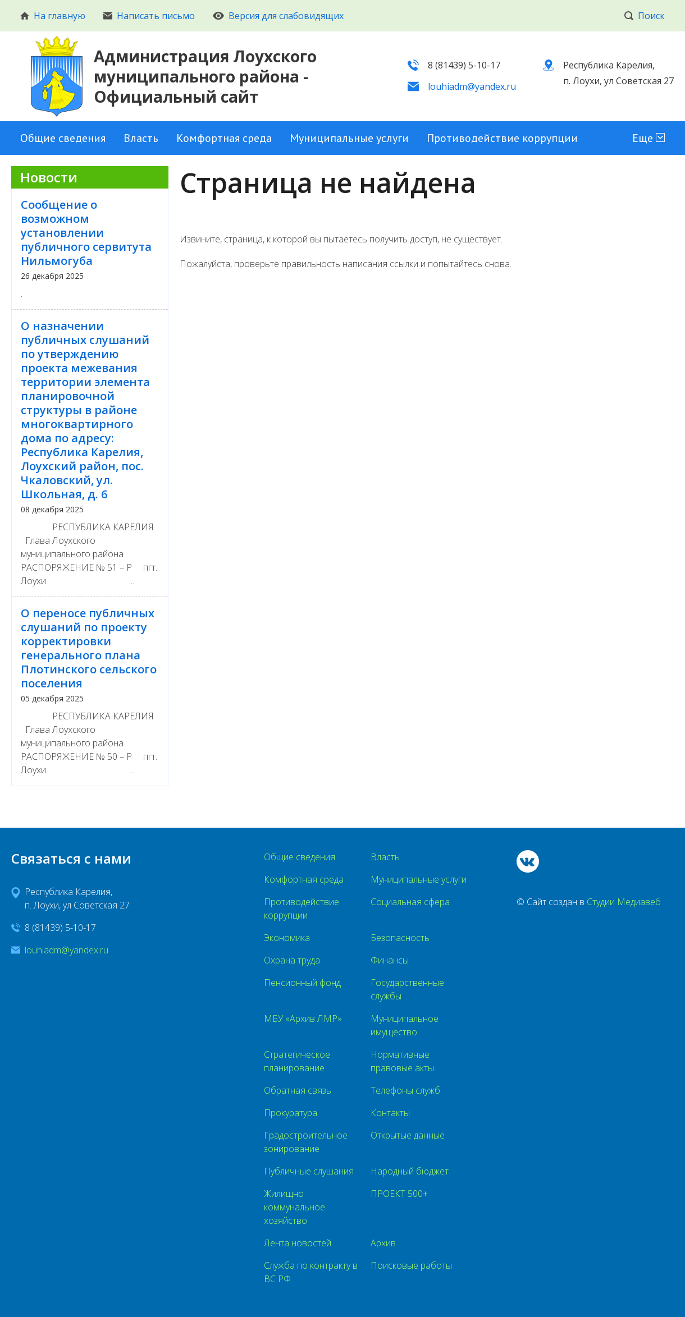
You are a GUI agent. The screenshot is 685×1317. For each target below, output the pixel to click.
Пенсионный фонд (302, 982)
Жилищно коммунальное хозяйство (294, 1207)
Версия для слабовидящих (278, 16)
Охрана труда (292, 960)
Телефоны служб (405, 1090)
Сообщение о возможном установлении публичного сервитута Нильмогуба (86, 232)
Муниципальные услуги (349, 138)
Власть (141, 138)
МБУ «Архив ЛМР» (303, 1018)
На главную (52, 16)
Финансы (390, 960)
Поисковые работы (411, 1265)
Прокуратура (290, 1113)
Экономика (287, 937)
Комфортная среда (224, 138)
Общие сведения (63, 138)
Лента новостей (297, 1243)
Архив (383, 1243)
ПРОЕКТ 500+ (399, 1193)
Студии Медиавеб (624, 902)
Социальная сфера (410, 902)
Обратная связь (297, 1090)
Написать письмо (149, 16)
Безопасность (400, 937)
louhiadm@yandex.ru (472, 86)
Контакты (390, 1113)
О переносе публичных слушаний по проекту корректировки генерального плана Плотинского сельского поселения (89, 648)
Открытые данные (408, 1135)
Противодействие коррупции (502, 138)
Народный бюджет (410, 1171)
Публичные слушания (309, 1171)
